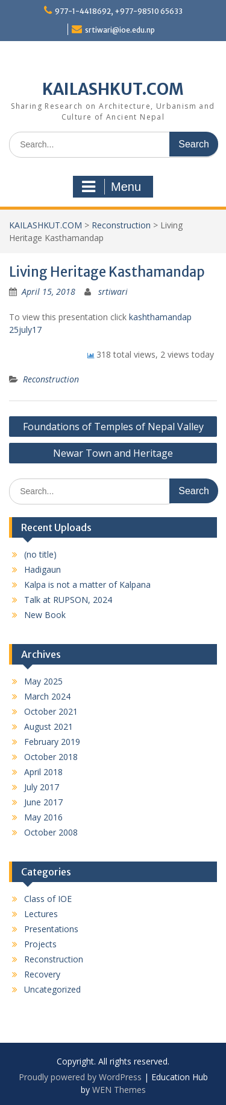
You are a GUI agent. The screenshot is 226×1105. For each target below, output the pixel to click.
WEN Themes (119, 1089)
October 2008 (51, 832)
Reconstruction (51, 379)
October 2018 (51, 756)
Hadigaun (42, 569)
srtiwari (113, 291)
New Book (45, 614)
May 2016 (43, 817)
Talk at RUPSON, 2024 (68, 599)
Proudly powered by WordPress (80, 1077)
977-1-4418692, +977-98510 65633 (119, 11)
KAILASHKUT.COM (113, 89)
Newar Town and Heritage (113, 453)
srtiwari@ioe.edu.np (120, 29)
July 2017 (41, 787)
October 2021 (51, 711)
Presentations (51, 929)
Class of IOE (48, 898)
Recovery (42, 974)
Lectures (41, 914)
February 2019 (52, 741)
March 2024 (47, 696)
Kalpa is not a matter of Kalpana (87, 584)
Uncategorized (52, 989)
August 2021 (48, 726)
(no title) (40, 554)
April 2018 (43, 772)
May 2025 (43, 681)
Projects (40, 944)
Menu (111, 187)
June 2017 (43, 802)
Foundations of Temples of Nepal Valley (113, 426)
